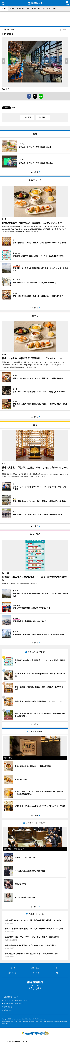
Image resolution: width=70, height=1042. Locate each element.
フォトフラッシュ (8, 30)
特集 (54, 8)
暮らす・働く (36, 8)
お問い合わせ (7, 1007)
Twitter (38, 987)
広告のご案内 (7, 1010)
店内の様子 (5, 89)
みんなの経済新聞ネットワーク (35, 1033)
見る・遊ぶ (20, 8)
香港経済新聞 (35, 3)
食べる (12, 8)
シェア (14, 108)
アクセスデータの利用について (13, 1003)
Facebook (31, 987)
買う (28, 8)
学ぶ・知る (46, 8)
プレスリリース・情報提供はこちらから (16, 1000)
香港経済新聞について (10, 997)
